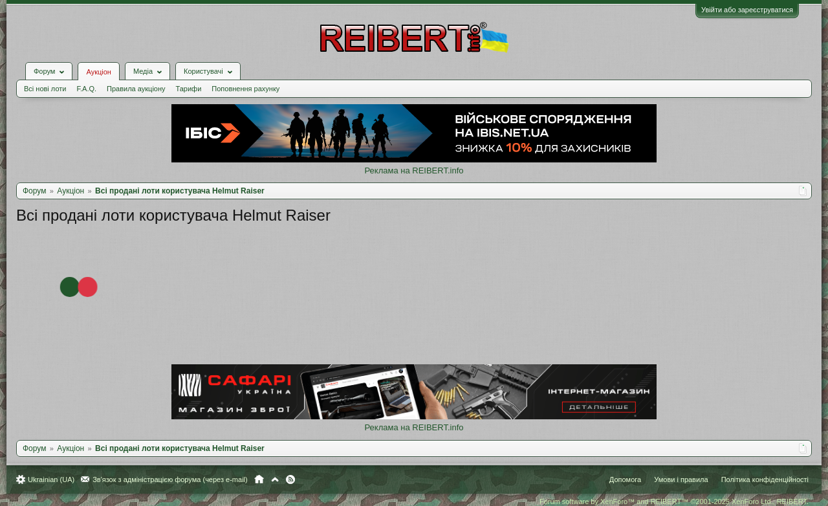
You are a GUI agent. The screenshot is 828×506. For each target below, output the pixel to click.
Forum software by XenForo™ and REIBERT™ (674, 501)
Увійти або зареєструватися (747, 10)
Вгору (274, 479)
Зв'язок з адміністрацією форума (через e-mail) (170, 479)
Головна (259, 479)
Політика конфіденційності (765, 479)
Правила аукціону (136, 89)
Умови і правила (681, 479)
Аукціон (98, 72)
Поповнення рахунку (245, 89)
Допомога (625, 479)
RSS (290, 479)
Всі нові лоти (45, 89)
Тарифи (189, 89)
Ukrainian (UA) (51, 479)
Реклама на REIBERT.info (413, 170)
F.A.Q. (86, 89)
